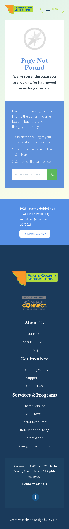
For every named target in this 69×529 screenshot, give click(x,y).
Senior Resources (34, 422)
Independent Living (34, 430)
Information (35, 438)
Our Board (35, 333)
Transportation (34, 405)
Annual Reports (34, 342)
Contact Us (34, 386)
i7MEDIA (53, 520)
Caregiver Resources (34, 446)
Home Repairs (34, 414)
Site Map (21, 154)
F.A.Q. (34, 349)
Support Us (34, 377)
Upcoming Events (34, 369)
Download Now (35, 234)
